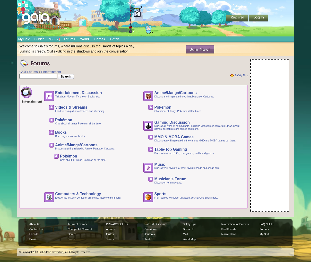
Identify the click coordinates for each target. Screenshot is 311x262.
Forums (69, 39)
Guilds (110, 234)
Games (99, 39)
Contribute (151, 229)
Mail (185, 234)
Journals (150, 234)
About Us (34, 224)
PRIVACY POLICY (117, 224)
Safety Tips (241, 75)
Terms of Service (78, 224)
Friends (33, 234)
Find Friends (228, 229)
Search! (70, 76)
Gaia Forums (28, 72)
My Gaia (24, 39)
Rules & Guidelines (156, 224)
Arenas (110, 229)
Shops (54, 39)
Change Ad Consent (80, 229)
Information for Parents (235, 224)
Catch (114, 39)
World (84, 39)
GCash (39, 39)
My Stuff (264, 234)
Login (258, 18)
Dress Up (188, 229)
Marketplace (228, 234)
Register (237, 18)
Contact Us (36, 229)
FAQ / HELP (267, 224)
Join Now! (200, 49)
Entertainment (51, 72)
